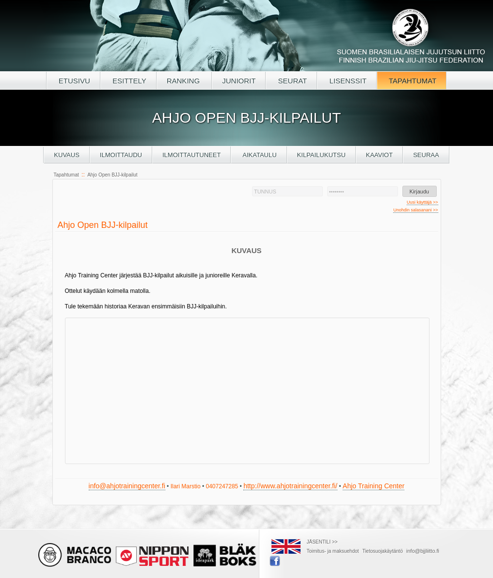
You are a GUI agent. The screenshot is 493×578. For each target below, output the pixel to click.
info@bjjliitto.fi (422, 551)
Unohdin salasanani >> (415, 210)
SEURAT (291, 81)
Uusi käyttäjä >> (422, 202)
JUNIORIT (238, 81)
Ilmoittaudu (121, 155)
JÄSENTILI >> (322, 542)
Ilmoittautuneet (191, 155)
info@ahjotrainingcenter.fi (127, 486)
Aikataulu (258, 155)
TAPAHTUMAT (411, 81)
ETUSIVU (73, 81)
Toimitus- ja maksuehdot (333, 551)
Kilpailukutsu (321, 155)
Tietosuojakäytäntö (382, 551)
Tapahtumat (66, 174)
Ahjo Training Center (374, 486)
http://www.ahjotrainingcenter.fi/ (290, 486)
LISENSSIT (346, 81)
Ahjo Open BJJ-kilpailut (112, 174)
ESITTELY (128, 81)
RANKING (184, 81)
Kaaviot (379, 155)
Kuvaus (67, 155)
